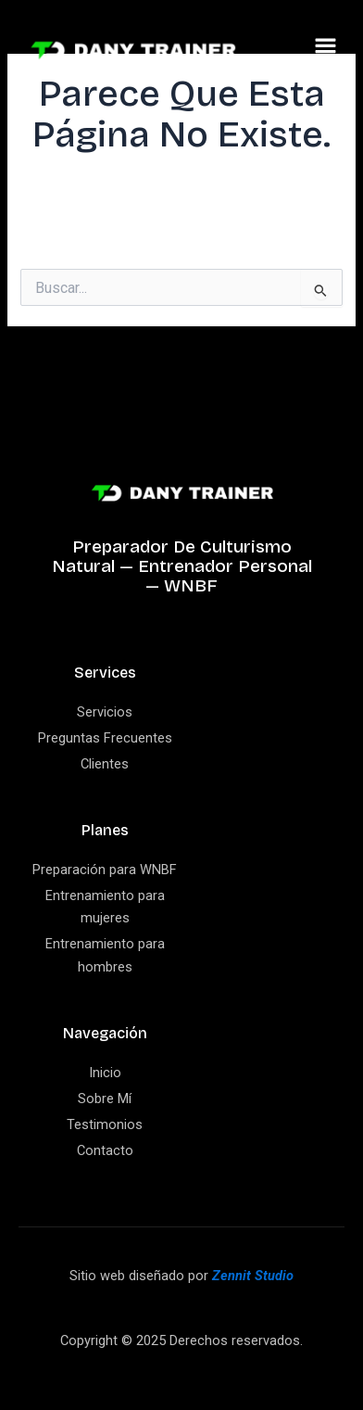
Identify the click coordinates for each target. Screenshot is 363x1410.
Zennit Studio (253, 1275)
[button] (325, 50)
